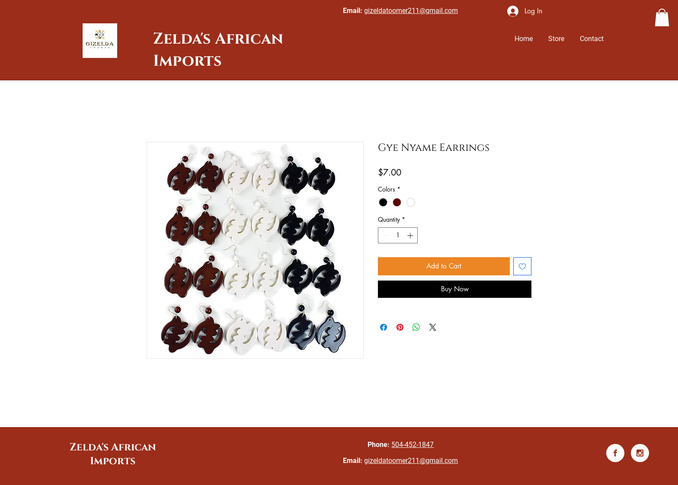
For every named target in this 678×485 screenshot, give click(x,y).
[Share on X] (433, 327)
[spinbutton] (398, 235)
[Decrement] (384, 235)
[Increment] (411, 235)
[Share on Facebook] (383, 327)
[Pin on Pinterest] (400, 327)
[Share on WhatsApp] (416, 327)
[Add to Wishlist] (522, 266)
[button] (662, 17)
